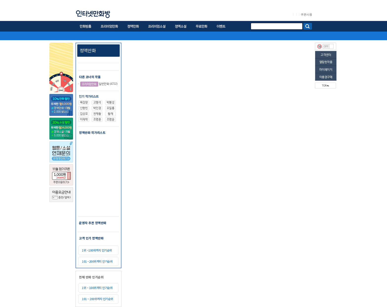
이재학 (84, 119)
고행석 (97, 102)
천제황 (97, 114)
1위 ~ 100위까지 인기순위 (97, 288)
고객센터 (326, 55)
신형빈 (84, 108)
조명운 (111, 119)
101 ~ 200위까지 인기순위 (97, 299)
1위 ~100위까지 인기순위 (97, 250)
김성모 (84, 114)
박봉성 (111, 102)
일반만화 (94, 84)
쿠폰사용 (306, 14)
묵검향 (84, 102)
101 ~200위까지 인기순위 (97, 261)
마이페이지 (325, 70)
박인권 (97, 108)
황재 (110, 114)
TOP (325, 85)
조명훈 (97, 119)
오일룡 (111, 108)
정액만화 (88, 50)
